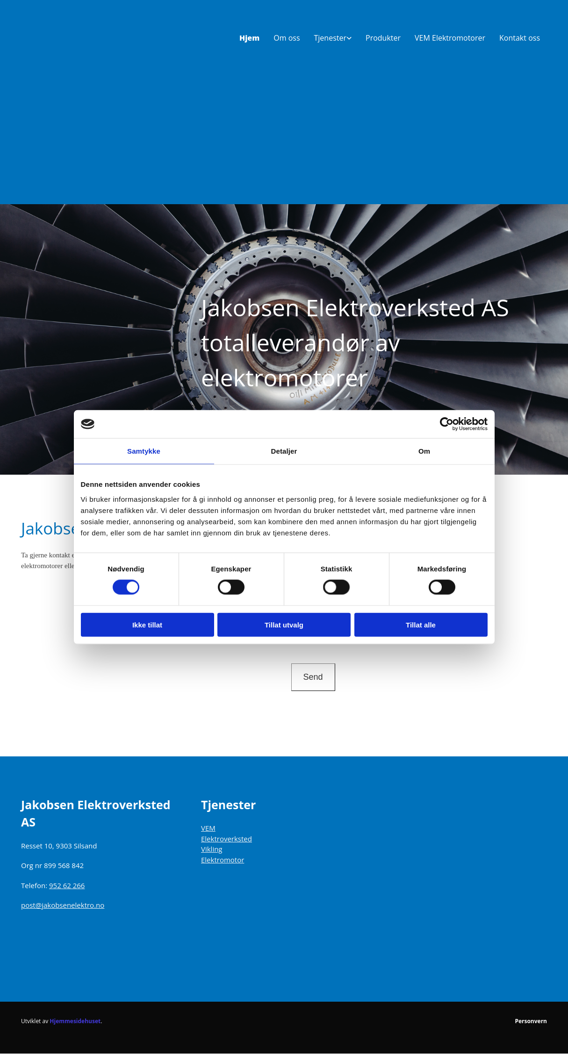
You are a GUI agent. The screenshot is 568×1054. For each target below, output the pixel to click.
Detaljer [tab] (284, 451)
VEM (208, 828)
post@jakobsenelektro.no (62, 905)
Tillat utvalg (284, 624)
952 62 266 (67, 885)
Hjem (249, 38)
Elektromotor (222, 859)
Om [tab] (424, 451)
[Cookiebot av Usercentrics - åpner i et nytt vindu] (447, 424)
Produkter (383, 38)
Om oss (286, 38)
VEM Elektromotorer (450, 38)
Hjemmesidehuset (75, 1021)
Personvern (531, 1021)
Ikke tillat (147, 624)
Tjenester (330, 38)
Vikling (212, 849)
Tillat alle (421, 624)
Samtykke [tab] (143, 451)
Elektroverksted (226, 838)
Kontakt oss (519, 38)
